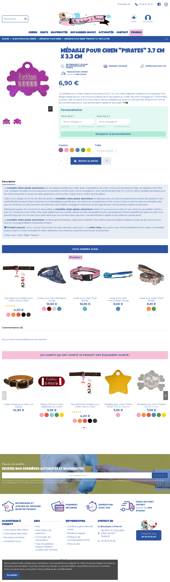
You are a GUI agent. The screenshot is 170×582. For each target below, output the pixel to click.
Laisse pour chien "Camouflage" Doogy (118, 299)
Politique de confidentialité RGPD (78, 538)
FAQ (37, 526)
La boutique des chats (15, 533)
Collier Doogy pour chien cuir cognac (18, 405)
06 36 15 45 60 (144, 4)
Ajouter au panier (86, 161)
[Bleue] (118, 309)
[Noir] (23, 315)
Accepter (12, 575)
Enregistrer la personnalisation (113, 134)
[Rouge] (18, 315)
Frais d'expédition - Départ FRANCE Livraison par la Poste (46, 547)
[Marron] (49, 309)
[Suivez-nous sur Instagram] (165, 4)
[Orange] (13, 315)
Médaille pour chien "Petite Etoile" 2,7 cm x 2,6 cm (118, 405)
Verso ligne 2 (103, 116)
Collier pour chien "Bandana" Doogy (51, 299)
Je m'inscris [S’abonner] (160, 475)
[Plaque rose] (41, 415)
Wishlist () (123, 4)
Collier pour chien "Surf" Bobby (85, 299)
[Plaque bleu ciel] (52, 415)
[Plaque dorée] (62, 415)
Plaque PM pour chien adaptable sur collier (52, 405)
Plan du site (73, 544)
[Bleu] (59, 309)
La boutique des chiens (16, 530)
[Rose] (8, 315)
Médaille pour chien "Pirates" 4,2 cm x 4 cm (151, 405)
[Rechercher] (25, 18)
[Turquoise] (85, 309)
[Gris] (54, 309)
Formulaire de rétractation (43, 538)
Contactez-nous (12, 541)
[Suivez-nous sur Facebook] (159, 4)
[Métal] (28, 315)
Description (8, 181)
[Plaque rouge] (46, 415)
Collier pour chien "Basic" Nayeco (21, 235)
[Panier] (134, 19)
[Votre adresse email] (77, 475)
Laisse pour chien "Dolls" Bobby (151, 299)
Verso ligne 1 (67, 116)
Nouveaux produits (14, 537)
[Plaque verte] (57, 415)
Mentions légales (76, 533)
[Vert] (154, 309)
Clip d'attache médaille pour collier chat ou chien (18, 299)
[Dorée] (164, 415)
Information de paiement (43, 531)
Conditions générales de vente (80, 528)
